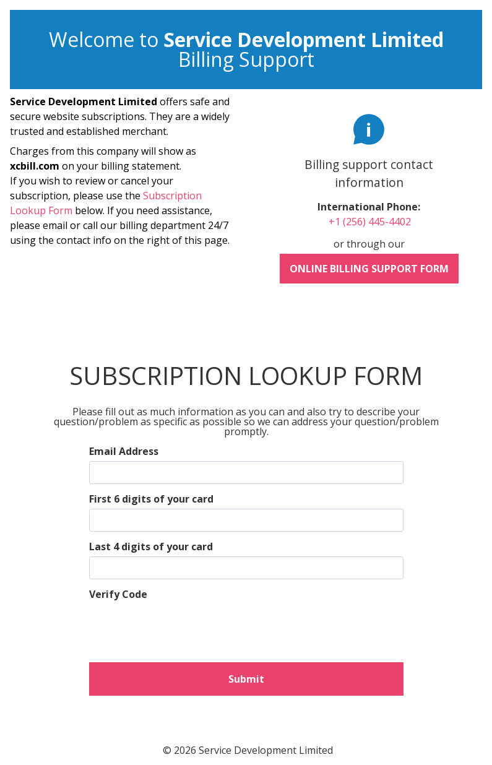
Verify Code (118, 594)
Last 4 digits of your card (151, 546)
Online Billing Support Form (369, 268)
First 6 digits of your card (151, 499)
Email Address (123, 451)
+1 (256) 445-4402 (370, 222)
